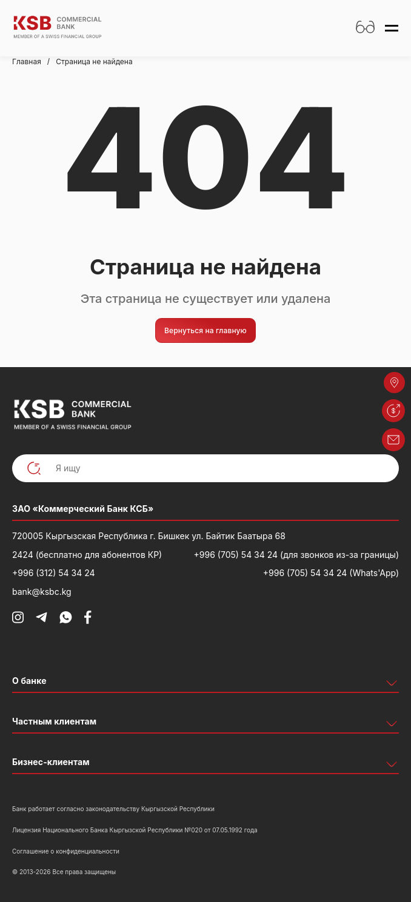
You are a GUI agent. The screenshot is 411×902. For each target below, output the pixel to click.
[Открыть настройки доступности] (365, 28)
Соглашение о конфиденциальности (65, 851)
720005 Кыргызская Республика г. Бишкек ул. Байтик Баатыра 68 (149, 536)
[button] (393, 410)
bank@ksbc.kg (42, 591)
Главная (26, 61)
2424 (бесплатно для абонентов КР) (87, 554)
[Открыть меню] (391, 28)
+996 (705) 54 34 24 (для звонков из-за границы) (296, 554)
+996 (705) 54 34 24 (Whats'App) (331, 573)
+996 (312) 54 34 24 (53, 573)
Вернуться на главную (205, 330)
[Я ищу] (205, 468)
